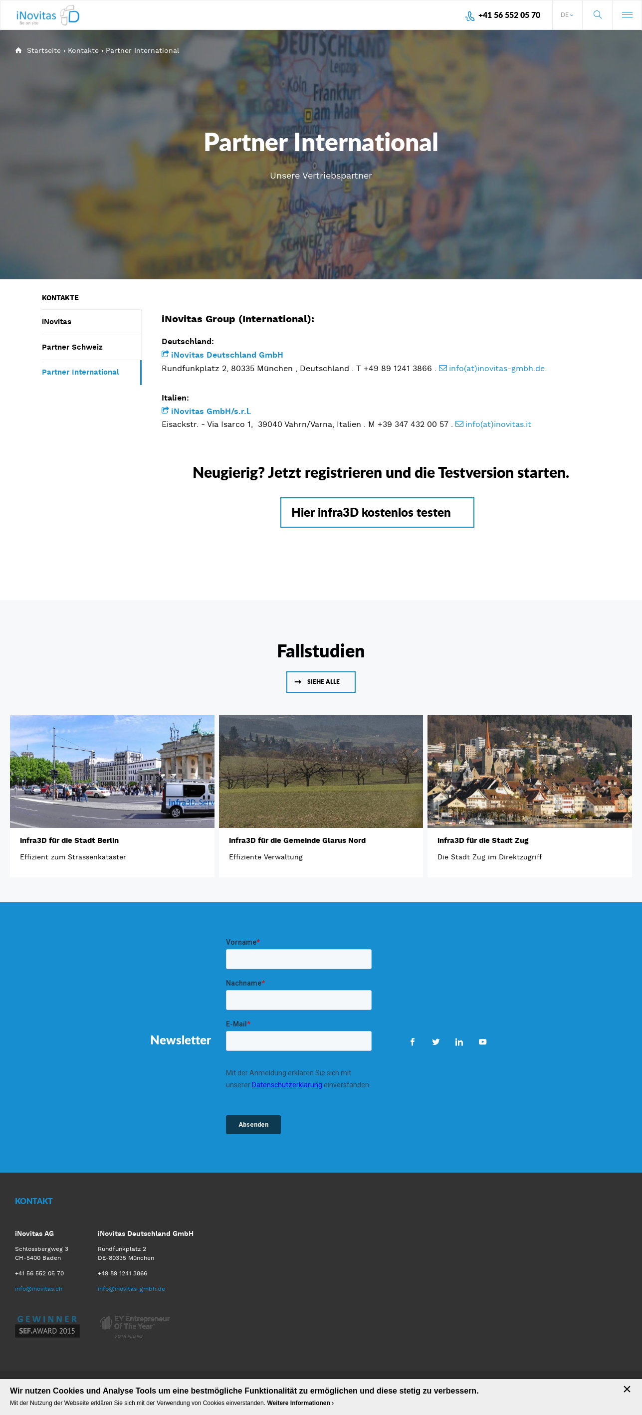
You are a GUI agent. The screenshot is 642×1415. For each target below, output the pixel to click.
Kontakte (83, 50)
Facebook (412, 1041)
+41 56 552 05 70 (509, 14)
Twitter (436, 1041)
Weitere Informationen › (300, 1403)
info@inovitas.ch (38, 1288)
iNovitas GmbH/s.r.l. (211, 411)
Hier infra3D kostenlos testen (371, 512)
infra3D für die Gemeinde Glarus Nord (297, 840)
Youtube (482, 1041)
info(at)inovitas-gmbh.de (497, 368)
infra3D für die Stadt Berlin (69, 840)
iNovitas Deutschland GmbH (228, 355)
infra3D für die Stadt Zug (482, 840)
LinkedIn (459, 1041)
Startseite (44, 50)
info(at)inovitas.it (499, 424)
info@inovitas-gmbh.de (131, 1288)
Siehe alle (323, 681)
